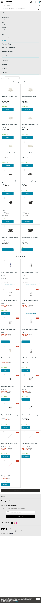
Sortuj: (2, 78)
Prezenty (4, 34)
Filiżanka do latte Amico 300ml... (9, 96)
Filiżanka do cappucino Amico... (29, 225)
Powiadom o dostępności (10, 312)
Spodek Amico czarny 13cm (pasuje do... (10, 192)
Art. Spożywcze (5, 17)
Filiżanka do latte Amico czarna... (10, 259)
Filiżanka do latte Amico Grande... (29, 259)
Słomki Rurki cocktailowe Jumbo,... (9, 538)
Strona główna (4, 8)
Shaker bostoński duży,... (7, 402)
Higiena (3, 29)
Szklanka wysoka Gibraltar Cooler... (30, 300)
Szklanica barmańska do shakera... (30, 402)
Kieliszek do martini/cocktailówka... (30, 334)
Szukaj (38, 5)
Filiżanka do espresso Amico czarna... (8, 226)
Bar (2, 14)
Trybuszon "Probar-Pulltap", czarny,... (10, 470)
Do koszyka (7, 109)
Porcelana (4, 24)
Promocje (4, 32)
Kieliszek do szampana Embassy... (9, 334)
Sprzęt (3, 19)
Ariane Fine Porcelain (20, 8)
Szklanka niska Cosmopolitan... (8, 368)
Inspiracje (4, 27)
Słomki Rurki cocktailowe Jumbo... (9, 504)
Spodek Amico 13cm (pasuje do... (9, 153)
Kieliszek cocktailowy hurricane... (29, 368)
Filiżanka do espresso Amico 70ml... (30, 124)
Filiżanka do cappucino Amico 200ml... (29, 97)
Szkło (3, 12)
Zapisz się (20, 583)
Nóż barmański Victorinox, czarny (30, 470)
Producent (11, 8)
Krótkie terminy (5, 37)
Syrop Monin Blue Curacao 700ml (9, 300)
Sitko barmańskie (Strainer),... (29, 436)
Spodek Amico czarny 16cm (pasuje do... (30, 192)
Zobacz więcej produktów (20, 556)
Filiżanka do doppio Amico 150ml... (10, 124)
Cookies (16, 601)
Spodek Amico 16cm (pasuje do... (29, 158)
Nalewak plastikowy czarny (7, 436)
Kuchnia (3, 22)
